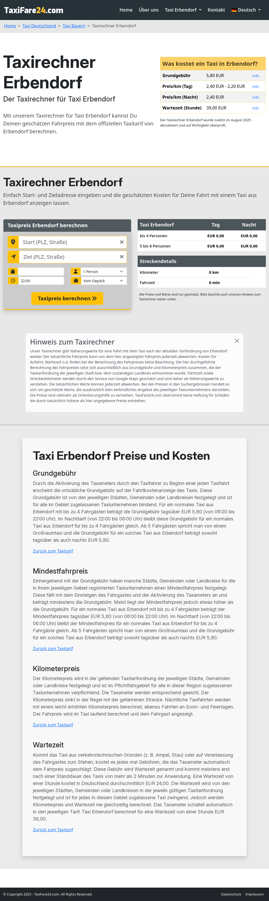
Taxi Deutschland (39, 26)
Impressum (254, 894)
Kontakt (216, 10)
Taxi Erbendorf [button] (181, 10)
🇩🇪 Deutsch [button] (244, 10)
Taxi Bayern (74, 26)
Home (126, 10)
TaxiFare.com (33, 10)
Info (255, 75)
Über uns (149, 10)
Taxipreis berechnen (67, 298)
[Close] (237, 340)
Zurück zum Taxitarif (53, 551)
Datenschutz (231, 894)
